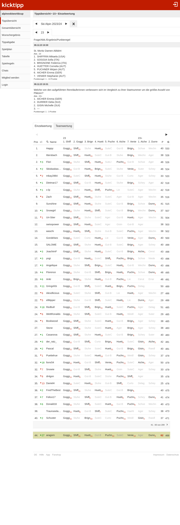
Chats (5, 70)
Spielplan (7, 49)
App (48, 454)
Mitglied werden (10, 77)
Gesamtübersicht (11, 28)
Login (5, 84)
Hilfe (41, 454)
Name (51, 141)
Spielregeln (8, 63)
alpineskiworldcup (12, 13)
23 (42, 32)
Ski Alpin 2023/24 (51, 24)
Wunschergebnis (11, 35)
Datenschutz (172, 454)
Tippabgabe (8, 42)
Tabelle (6, 56)
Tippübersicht (9, 20)
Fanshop (56, 454)
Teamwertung (64, 126)
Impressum (158, 454)
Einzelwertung (43, 126)
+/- (41, 142)
